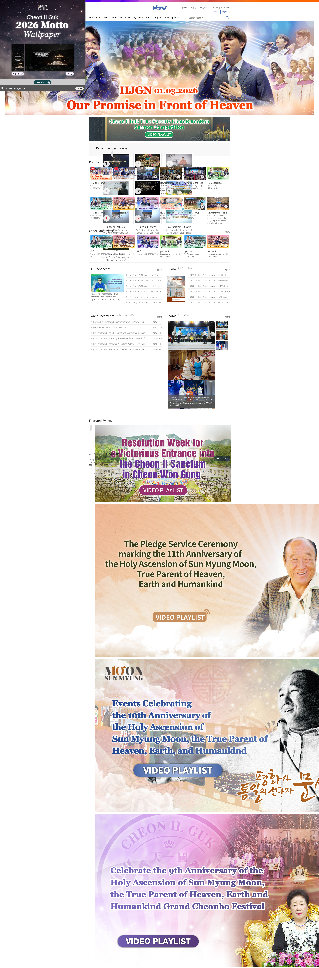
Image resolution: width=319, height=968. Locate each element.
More (227, 231)
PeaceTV (159, 8)
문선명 (92, 468)
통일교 (94, 468)
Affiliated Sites (222, 458)
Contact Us (137, 453)
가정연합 (96, 468)
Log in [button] (216, 11)
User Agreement (96, 453)
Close (79, 88)
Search (227, 17)
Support (157, 17)
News (106, 17)
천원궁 (99, 468)
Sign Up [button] (225, 11)
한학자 (90, 468)
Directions (125, 453)
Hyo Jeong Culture (142, 17)
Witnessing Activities (121, 17)
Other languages (171, 17)
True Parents (95, 17)
